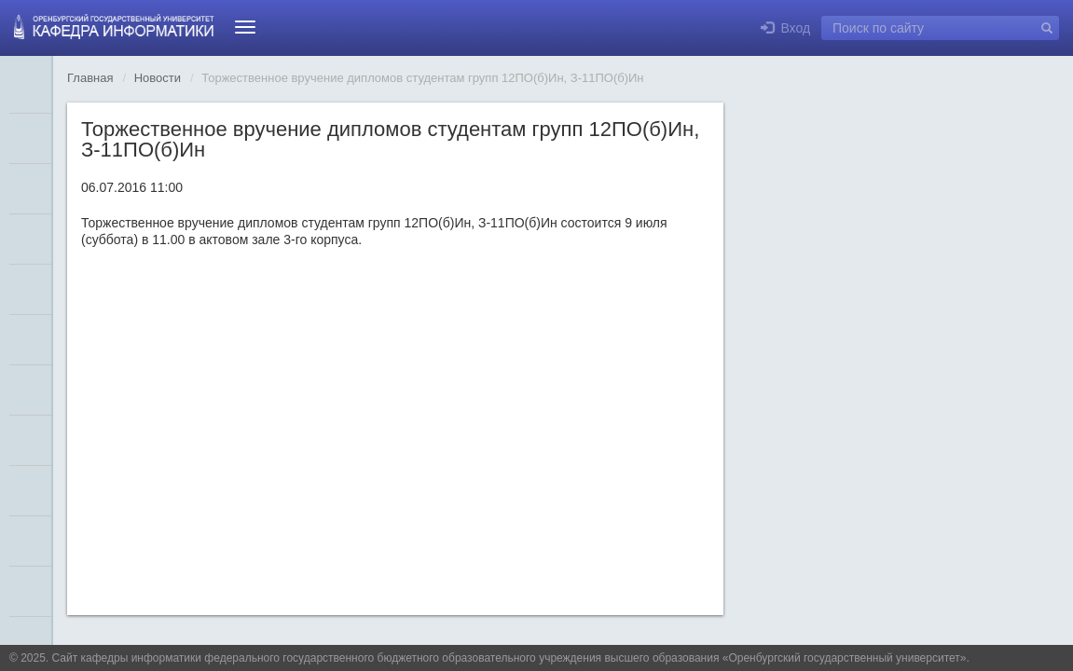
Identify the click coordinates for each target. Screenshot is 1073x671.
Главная (90, 78)
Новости (157, 78)
